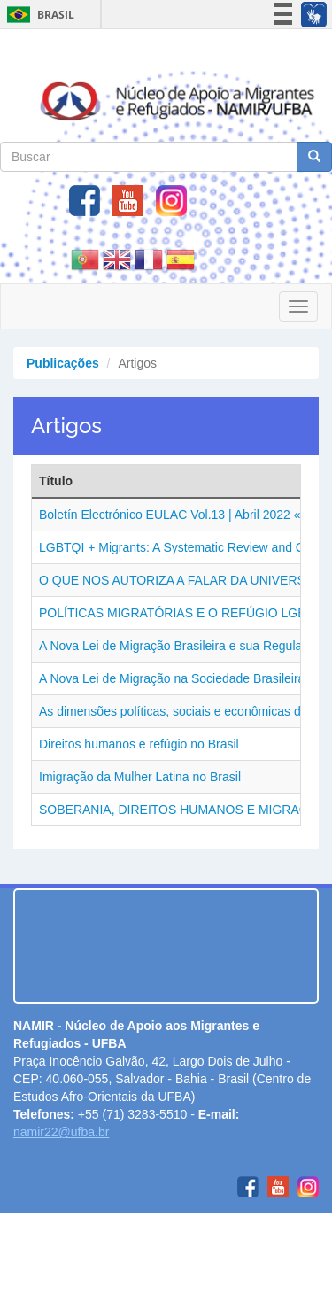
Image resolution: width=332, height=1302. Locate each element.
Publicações (63, 363)
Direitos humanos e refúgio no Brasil (139, 744)
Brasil (37, 14)
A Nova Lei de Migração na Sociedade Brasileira (172, 678)
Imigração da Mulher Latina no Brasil (140, 777)
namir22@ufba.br (61, 1132)
